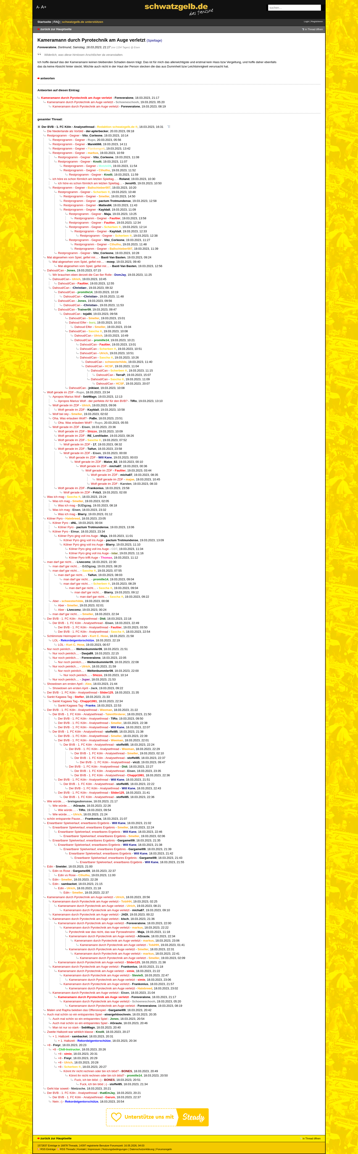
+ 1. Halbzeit (61, 1036)
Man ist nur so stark (66, 1027)
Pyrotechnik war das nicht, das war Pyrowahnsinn (102, 932)
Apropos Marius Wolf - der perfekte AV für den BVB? (92, 401)
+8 (48, 1045)
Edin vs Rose (61, 871)
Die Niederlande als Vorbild (65, 131)
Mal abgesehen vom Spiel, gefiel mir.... (72, 257)
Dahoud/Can (55, 270)
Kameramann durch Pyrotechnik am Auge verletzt (80, 102)
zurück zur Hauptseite (55, 29)
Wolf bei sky (61, 414)
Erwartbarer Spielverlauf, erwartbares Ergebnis (78, 823)
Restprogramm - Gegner (63, 135)
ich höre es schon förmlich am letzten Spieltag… (85, 179)
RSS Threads (66, 1149)
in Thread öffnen (314, 29)
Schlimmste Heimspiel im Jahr (67, 636)
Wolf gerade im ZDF (60, 392)
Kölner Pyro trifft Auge (83, 557)
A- (38, 7)
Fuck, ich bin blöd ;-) (87, 1080)
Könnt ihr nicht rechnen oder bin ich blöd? (91, 1071)
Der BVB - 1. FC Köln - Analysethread (68, 127)
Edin (50, 866)
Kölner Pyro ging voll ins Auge (78, 536)
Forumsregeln (164, 1149)
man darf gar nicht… (60, 562)
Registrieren (317, 21)
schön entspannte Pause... (64, 818)
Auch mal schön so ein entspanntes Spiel (74, 1014)
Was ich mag (55, 496)
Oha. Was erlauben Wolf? (70, 418)
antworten (47, 78)
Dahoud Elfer (78, 322)
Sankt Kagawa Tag (59, 697)
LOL (55, 640)
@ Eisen (135, 47)
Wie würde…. (56, 801)
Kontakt (81, 1149)
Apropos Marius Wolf (66, 396)
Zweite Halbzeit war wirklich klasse (70, 1032)
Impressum (94, 1149)
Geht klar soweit (57, 1088)
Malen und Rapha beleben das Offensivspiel (76, 1010)
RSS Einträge (46, 1149)
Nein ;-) (57, 1101)
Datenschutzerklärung (142, 1149)
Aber (56, 601)
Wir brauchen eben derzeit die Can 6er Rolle (82, 274)
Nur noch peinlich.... (60, 649)
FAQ (57, 22)
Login (306, 21)
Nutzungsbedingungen (115, 1149)
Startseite (44, 22)
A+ (43, 7)
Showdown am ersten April (64, 683)
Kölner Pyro (55, 518)
